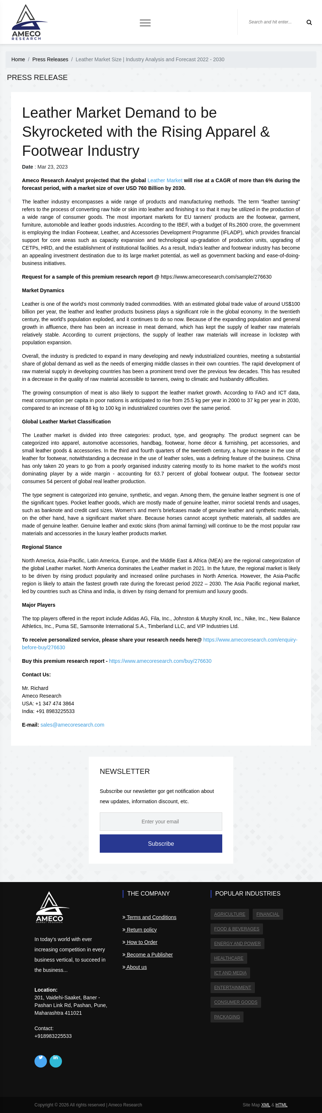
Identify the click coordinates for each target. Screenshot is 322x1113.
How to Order (139, 942)
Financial (267, 914)
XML (265, 1105)
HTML (281, 1105)
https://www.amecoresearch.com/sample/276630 (216, 277)
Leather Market (164, 180)
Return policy (139, 930)
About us (134, 967)
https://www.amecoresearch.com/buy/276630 (160, 661)
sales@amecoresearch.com (73, 725)
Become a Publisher (147, 955)
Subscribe (161, 844)
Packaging (227, 1017)
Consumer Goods (235, 1002)
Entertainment (232, 987)
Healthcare (229, 958)
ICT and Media (230, 973)
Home (18, 59)
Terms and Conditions (149, 917)
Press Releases (50, 59)
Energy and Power (237, 943)
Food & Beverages (236, 929)
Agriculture (229, 914)
